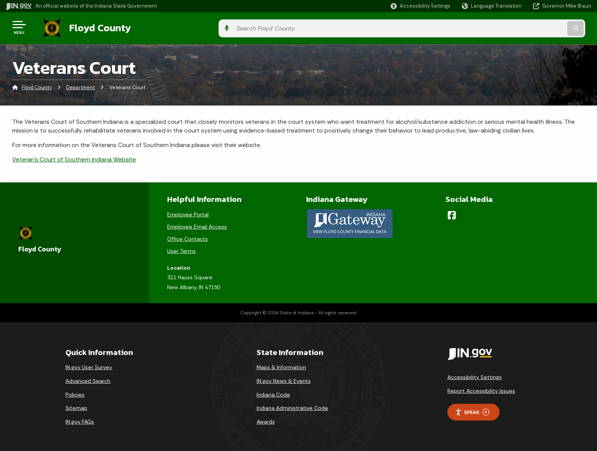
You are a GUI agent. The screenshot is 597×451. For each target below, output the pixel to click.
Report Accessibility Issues (481, 388)
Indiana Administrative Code (292, 406)
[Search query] (523, 27)
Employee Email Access (197, 224)
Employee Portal (188, 212)
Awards (266, 419)
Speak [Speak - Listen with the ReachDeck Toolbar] (472, 410)
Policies (75, 392)
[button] (420, 6)
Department (80, 85)
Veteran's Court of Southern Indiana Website (74, 158)
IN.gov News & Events (284, 379)
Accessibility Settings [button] (474, 375)
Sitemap (76, 406)
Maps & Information (281, 365)
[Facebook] (452, 213)
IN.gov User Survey (88, 365)
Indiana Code (273, 392)
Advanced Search (87, 379)
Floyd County (92, 27)
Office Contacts (187, 236)
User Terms (181, 248)
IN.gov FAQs (79, 419)
